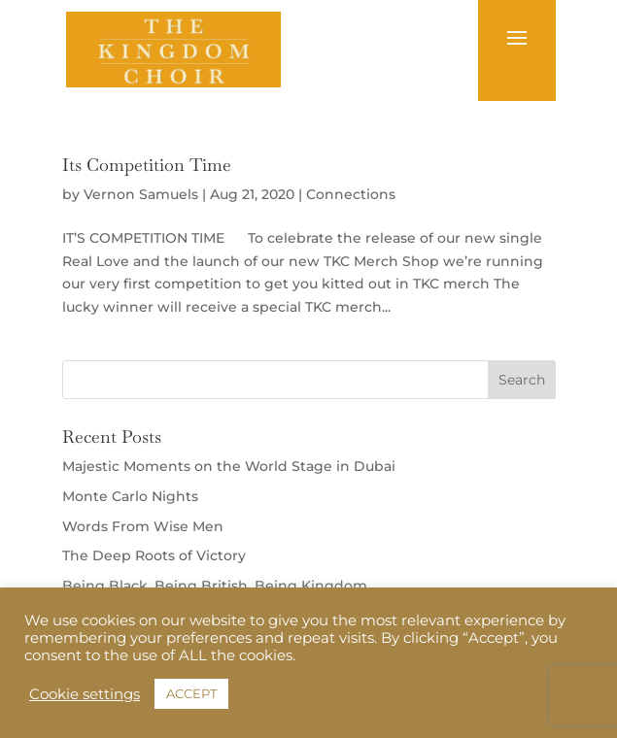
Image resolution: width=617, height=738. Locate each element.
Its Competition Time (146, 164)
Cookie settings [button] (84, 694)
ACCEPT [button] (191, 693)
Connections (350, 194)
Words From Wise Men (142, 526)
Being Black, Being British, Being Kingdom (214, 585)
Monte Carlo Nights (130, 496)
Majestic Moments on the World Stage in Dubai (228, 466)
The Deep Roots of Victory (154, 555)
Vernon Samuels (141, 194)
